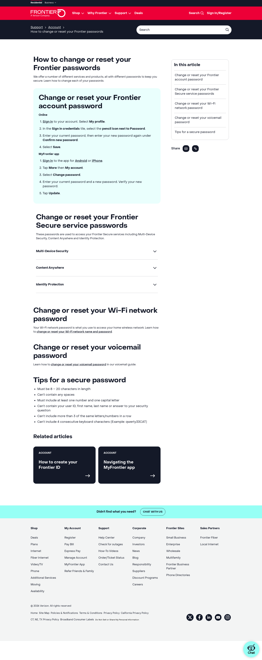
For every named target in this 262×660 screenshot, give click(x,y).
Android (81, 160)
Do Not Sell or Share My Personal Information (121, 620)
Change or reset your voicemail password (198, 119)
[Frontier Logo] (48, 12)
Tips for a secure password (195, 131)
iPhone (97, 160)
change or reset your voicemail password (78, 364)
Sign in (48, 120)
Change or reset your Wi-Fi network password (195, 105)
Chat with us (153, 512)
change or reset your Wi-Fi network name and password (74, 332)
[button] (97, 250)
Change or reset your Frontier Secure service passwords (197, 90)
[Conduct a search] (180, 28)
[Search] (196, 12)
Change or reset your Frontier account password (197, 76)
